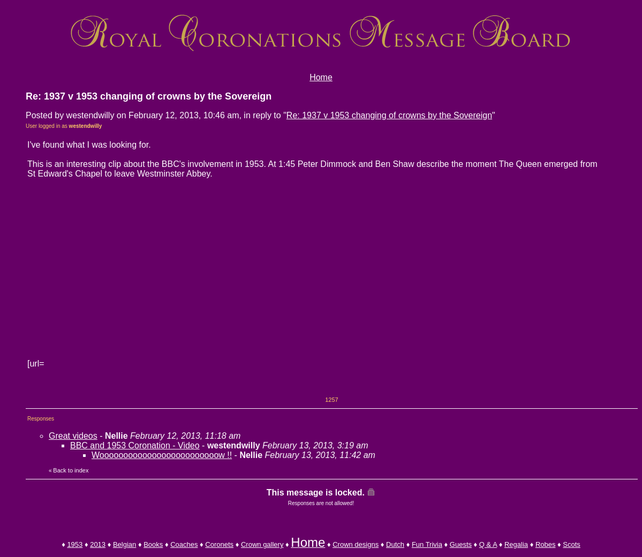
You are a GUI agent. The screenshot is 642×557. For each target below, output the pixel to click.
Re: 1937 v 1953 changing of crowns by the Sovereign (389, 115)
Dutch (395, 544)
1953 (74, 544)
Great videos (73, 435)
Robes (545, 544)
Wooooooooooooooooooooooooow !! (162, 455)
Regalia (516, 544)
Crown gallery (262, 544)
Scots (571, 544)
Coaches (184, 544)
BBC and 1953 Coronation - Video (135, 445)
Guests (461, 544)
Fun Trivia (427, 544)
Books (153, 544)
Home (321, 77)
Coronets (219, 544)
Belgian (124, 544)
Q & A (488, 544)
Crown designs (356, 544)
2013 (97, 544)
